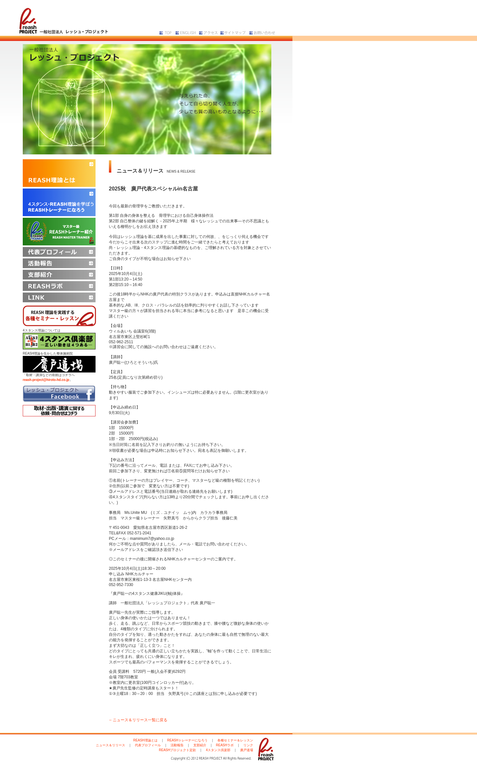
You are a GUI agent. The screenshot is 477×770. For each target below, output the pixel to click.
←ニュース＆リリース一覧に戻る (138, 720)
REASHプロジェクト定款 (177, 750)
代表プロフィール (148, 745)
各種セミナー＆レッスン (235, 740)
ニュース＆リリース (110, 745)
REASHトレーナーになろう (187, 740)
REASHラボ (225, 745)
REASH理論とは (145, 740)
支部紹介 (199, 745)
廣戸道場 (246, 750)
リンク (248, 745)
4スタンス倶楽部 (218, 750)
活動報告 (177, 745)
